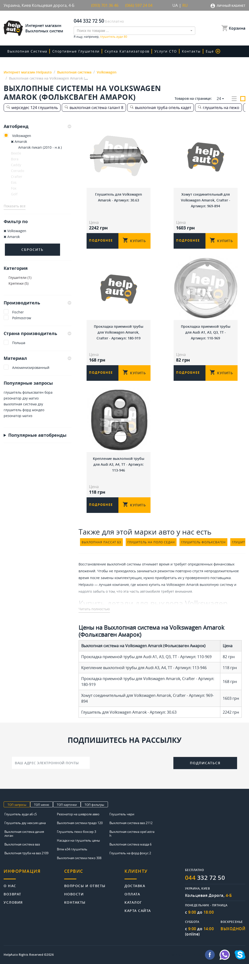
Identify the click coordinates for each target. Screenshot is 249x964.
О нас (10, 885)
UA (175, 5)
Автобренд (37, 126)
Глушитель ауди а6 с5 (20, 814)
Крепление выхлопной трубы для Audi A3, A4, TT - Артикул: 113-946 (118, 464)
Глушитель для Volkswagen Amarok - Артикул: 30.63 (118, 197)
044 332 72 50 (89, 21)
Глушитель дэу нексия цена (25, 823)
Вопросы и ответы (85, 885)
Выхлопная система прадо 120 (80, 823)
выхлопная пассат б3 (101, 542)
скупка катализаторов (127, 51)
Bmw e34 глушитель (72, 849)
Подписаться (205, 763)
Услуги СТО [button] (165, 51)
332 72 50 (205, 878)
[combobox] (134, 31)
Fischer (18, 312)
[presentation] (132, 762)
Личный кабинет (231, 6)
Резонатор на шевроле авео (78, 814)
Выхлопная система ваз (22, 844)
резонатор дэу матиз (21, 398)
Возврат (12, 894)
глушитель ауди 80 (113, 36)
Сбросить (32, 249)
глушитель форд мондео (24, 410)
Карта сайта (137, 910)
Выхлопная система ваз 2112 (130, 823)
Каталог (133, 902)
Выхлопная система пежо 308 (79, 858)
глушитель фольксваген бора (28, 392)
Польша (18, 342)
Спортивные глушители (76, 51)
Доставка (134, 885)
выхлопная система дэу (23, 404)
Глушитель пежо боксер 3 (76, 831)
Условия (13, 902)
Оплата (132, 894)
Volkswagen (21, 135)
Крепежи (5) (18, 283)
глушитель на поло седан (151, 542)
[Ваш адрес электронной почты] (51, 763)
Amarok (19, 141)
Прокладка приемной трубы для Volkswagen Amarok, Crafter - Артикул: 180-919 (118, 332)
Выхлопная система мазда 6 (130, 844)
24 (219, 98)
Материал (37, 358)
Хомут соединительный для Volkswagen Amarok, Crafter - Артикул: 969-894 (205, 200)
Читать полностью (94, 609)
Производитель (37, 303)
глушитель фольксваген (203, 542)
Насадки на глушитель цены (78, 840)
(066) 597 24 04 (138, 5)
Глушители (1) (20, 277)
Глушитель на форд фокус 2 (130, 853)
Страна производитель (37, 333)
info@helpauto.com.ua (183, 954)
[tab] (37, 126)
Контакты (191, 51)
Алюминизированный (30, 367)
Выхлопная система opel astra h (131, 833)
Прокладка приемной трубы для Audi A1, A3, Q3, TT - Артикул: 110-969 (205, 332)
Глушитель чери (121, 814)
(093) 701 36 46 (104, 5)
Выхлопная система (27, 51)
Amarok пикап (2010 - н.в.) (40, 147)
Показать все (15, 206)
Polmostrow (21, 318)
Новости (74, 894)
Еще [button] (213, 51)
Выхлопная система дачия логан (24, 833)
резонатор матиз (18, 415)
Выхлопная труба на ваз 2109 (26, 853)
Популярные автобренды (37, 435)
